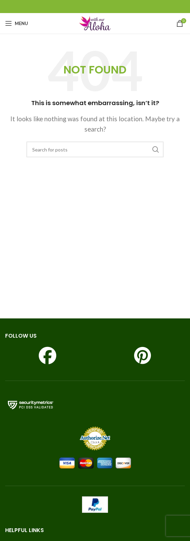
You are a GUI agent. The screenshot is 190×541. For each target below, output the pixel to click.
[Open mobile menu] (17, 23)
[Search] (95, 149)
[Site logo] (95, 22)
